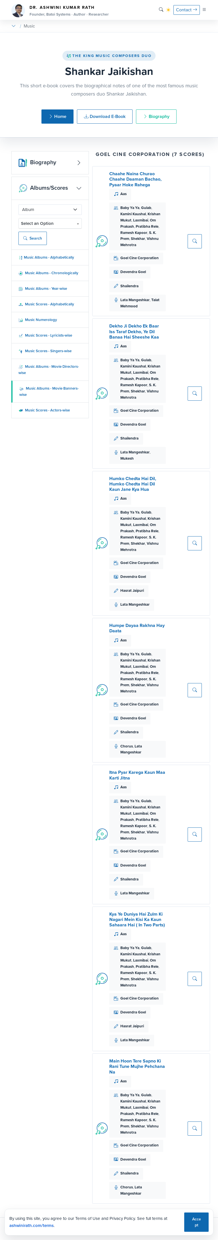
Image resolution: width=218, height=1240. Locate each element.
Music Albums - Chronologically (48, 273)
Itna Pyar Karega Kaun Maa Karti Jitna (137, 775)
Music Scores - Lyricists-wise (45, 335)
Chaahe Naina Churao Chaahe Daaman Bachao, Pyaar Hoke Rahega (135, 179)
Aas (123, 194)
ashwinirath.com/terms (31, 1225)
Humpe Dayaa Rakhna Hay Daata (137, 628)
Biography (156, 116)
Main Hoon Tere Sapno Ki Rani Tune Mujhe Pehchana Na (137, 1066)
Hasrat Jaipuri (132, 590)
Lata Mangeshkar (135, 300)
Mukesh (127, 458)
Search (32, 238)
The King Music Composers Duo (109, 55)
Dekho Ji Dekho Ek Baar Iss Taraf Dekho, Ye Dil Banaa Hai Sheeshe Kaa (134, 331)
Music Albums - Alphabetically (46, 257)
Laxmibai (140, 220)
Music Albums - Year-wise (42, 288)
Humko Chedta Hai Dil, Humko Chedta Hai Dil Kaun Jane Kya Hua (132, 484)
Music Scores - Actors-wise (44, 410)
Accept (196, 1222)
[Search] (161, 9)
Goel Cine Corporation (139, 258)
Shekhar (138, 238)
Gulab (146, 207)
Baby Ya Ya (129, 207)
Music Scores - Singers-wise (45, 351)
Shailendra (129, 286)
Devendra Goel (133, 271)
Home (57, 116)
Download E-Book (104, 116)
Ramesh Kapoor (133, 232)
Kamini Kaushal (133, 214)
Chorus (126, 746)
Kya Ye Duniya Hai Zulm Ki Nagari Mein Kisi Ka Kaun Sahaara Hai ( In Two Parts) (137, 919)
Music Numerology (37, 319)
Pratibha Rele (147, 226)
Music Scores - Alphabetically (46, 304)
